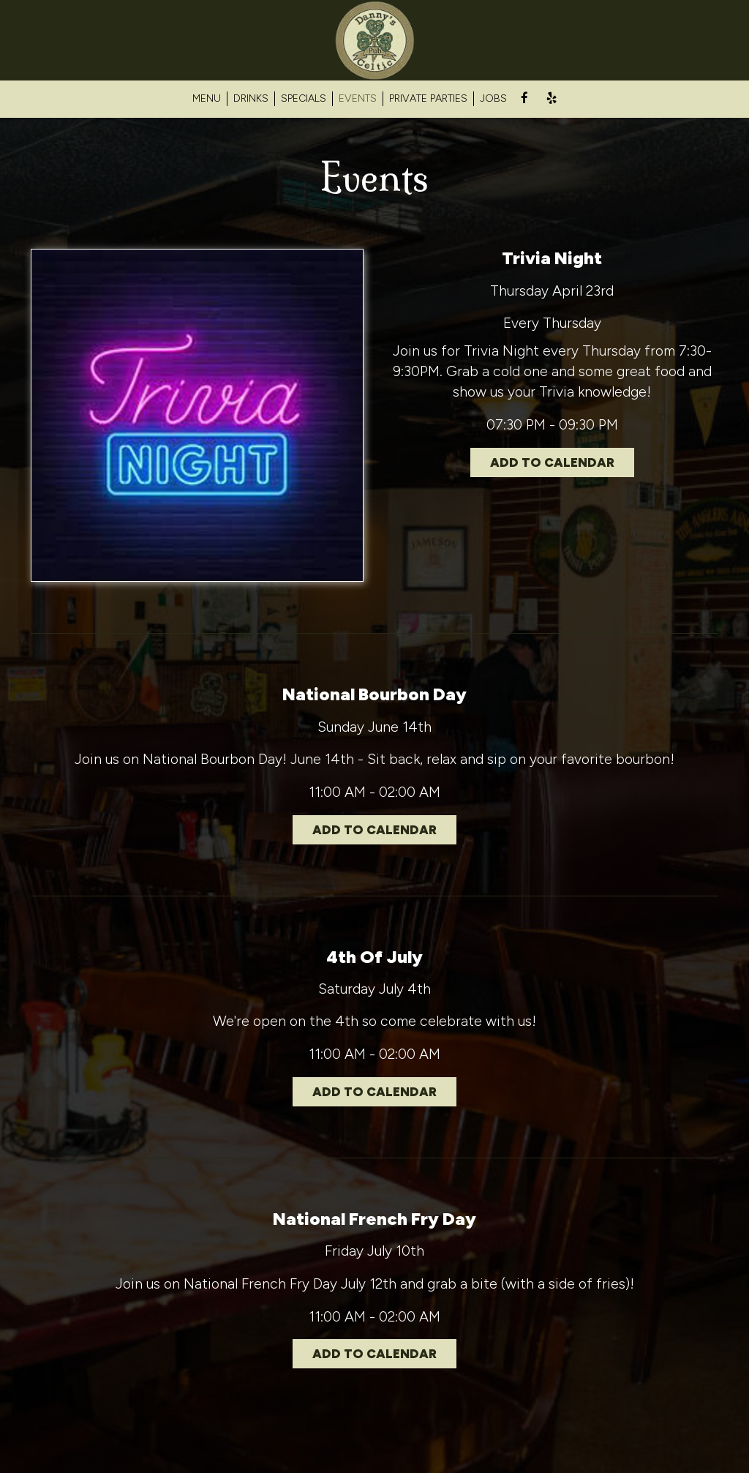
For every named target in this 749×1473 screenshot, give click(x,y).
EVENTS (358, 98)
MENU (206, 98)
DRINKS (250, 98)
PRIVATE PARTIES (428, 98)
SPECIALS (303, 98)
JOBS (493, 98)
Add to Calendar (552, 462)
